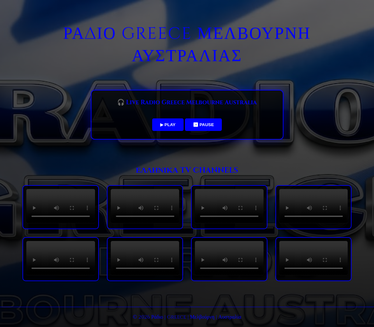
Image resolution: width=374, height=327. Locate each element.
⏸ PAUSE (203, 124)
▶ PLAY (168, 124)
